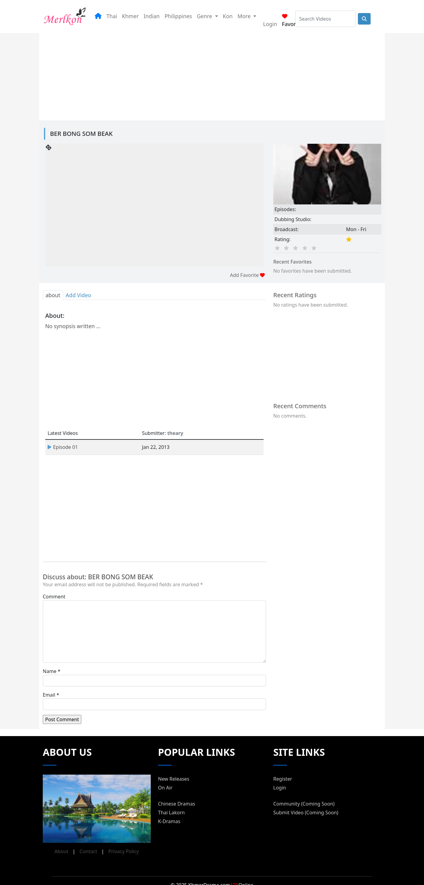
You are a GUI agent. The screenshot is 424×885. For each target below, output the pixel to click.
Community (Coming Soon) (304, 803)
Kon (228, 16)
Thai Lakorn (171, 812)
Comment (54, 596)
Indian (151, 16)
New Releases (173, 779)
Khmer (130, 16)
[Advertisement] (184, 75)
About (61, 851)
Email (49, 695)
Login (270, 24)
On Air (165, 787)
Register (282, 779)
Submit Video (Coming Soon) (305, 812)
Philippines (178, 16)
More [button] (244, 16)
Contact (88, 851)
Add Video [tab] (78, 295)
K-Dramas (169, 821)
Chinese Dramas (176, 803)
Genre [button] (205, 16)
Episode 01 (63, 447)
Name (49, 671)
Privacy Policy (123, 851)
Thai (111, 16)
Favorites (293, 21)
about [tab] (52, 295)
